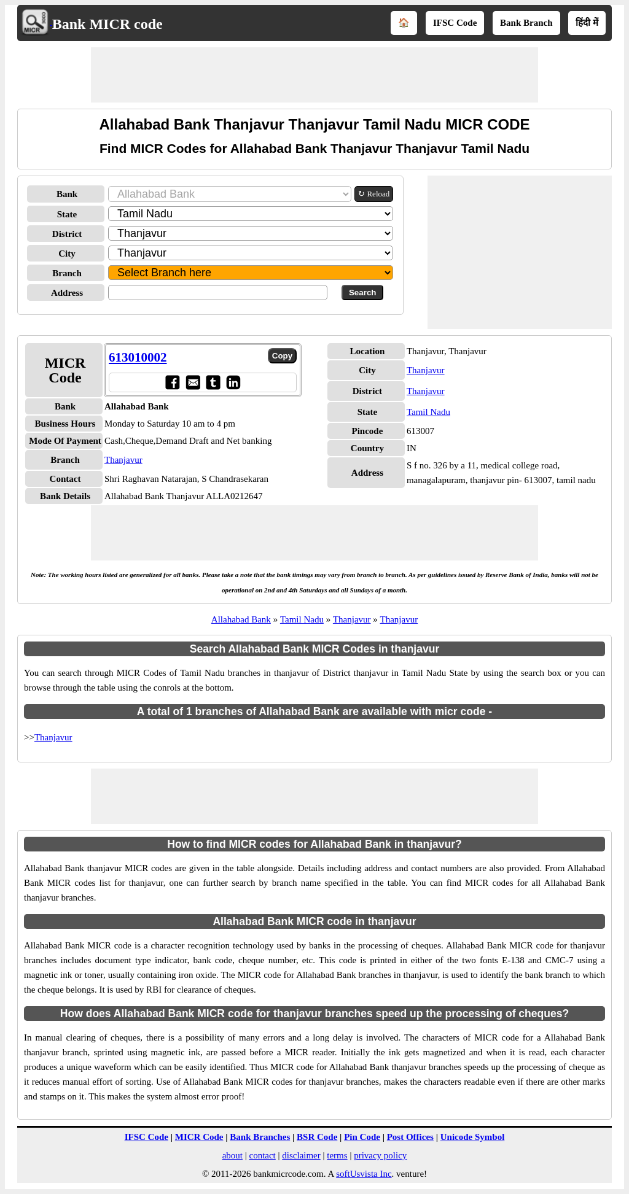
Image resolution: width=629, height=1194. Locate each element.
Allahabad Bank (241, 619)
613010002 (138, 357)
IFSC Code (455, 23)
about (232, 1155)
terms (337, 1155)
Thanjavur (123, 460)
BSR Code (317, 1137)
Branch (67, 273)
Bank (67, 194)
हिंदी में (587, 23)
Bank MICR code (107, 24)
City (67, 253)
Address (67, 293)
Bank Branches (260, 1137)
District (67, 234)
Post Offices (410, 1137)
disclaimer (301, 1155)
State (67, 214)
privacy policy (380, 1155)
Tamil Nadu (428, 412)
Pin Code (362, 1137)
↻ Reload (373, 193)
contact (262, 1155)
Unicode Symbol (472, 1137)
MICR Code (199, 1137)
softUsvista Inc (363, 1174)
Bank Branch (526, 23)
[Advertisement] (314, 75)
